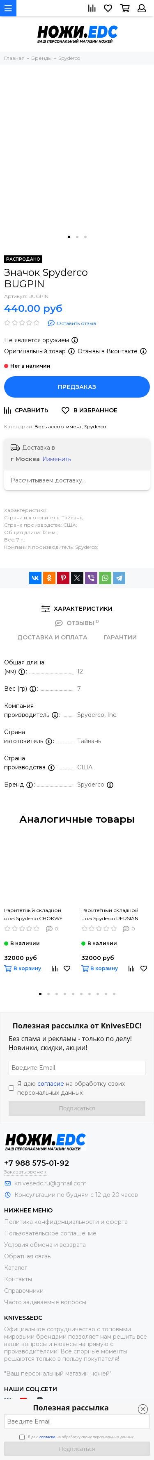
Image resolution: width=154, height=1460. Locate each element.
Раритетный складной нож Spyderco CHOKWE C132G (33, 915)
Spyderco (95, 426)
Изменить (56, 459)
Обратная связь (27, 1256)
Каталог (15, 1267)
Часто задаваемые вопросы (45, 1302)
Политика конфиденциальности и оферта (66, 1222)
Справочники (24, 1290)
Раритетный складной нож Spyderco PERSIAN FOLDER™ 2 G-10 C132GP (113, 915)
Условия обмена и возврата (45, 1245)
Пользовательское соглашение (50, 1233)
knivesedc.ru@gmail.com (50, 1183)
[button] (69, 237)
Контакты (18, 1279)
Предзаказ (77, 387)
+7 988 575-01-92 (36, 1163)
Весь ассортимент (58, 426)
